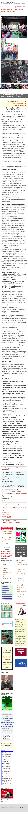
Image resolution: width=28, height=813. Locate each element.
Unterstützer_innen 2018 (12, 504)
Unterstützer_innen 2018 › (21, 508)
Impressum (6, 806)
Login (18, 807)
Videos (11, 806)
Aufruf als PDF (22, 101)
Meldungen (5, 11)
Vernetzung (5, 570)
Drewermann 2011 (19, 619)
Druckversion (6, 520)
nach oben (13, 508)
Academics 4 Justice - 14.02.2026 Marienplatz (22, 564)
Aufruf (15, 9)
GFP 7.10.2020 (7, 783)
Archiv (4, 576)
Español (5, 522)
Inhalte (20, 9)
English (14, 520)
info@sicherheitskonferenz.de (9, 807)
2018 (3, 501)
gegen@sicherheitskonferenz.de (10, 491)
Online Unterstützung (17, 103)
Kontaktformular (17, 806)
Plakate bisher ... (7, 578)
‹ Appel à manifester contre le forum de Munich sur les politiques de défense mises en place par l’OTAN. (6, 513)
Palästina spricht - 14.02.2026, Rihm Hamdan (21, 569)
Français (17, 522)
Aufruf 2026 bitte (7, 533)
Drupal (24, 807)
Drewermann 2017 (19, 634)
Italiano (11, 522)
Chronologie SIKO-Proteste (8, 91)
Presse (12, 11)
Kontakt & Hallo (6, 9)
